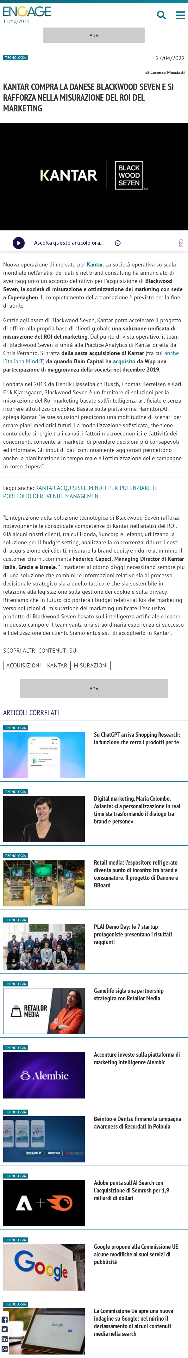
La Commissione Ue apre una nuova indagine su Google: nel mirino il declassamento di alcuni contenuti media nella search (133, 1322)
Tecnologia (15, 57)
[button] (180, 15)
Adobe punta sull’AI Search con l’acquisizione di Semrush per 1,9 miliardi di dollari (131, 1190)
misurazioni (91, 665)
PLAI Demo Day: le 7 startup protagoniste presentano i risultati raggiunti (133, 934)
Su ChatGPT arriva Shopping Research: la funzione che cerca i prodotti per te (137, 738)
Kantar (57, 665)
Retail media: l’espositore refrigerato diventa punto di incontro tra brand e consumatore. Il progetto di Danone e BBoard (136, 874)
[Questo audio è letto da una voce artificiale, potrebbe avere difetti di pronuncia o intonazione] (118, 243)
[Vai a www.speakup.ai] (181, 243)
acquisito (124, 361)
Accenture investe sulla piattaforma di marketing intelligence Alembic (137, 1058)
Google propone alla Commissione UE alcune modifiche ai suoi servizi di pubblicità (136, 1254)
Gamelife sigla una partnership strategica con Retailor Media (129, 994)
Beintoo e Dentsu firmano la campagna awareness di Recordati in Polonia (137, 1122)
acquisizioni (23, 665)
